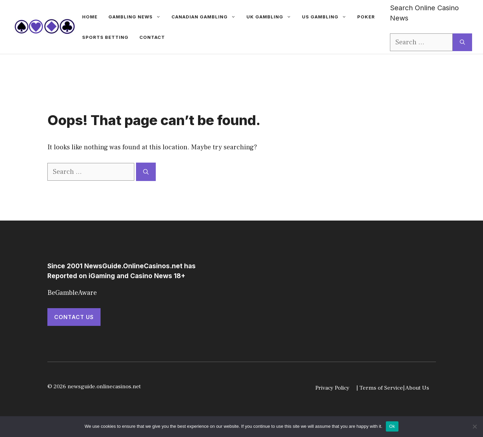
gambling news (137, 16)
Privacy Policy (332, 388)
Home (89, 16)
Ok (392, 426)
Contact (152, 37)
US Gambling (327, 16)
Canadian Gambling (206, 16)
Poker (366, 16)
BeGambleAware (72, 292)
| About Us (416, 388)
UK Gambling (271, 16)
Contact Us (74, 317)
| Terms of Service (379, 388)
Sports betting (105, 37)
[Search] (462, 42)
